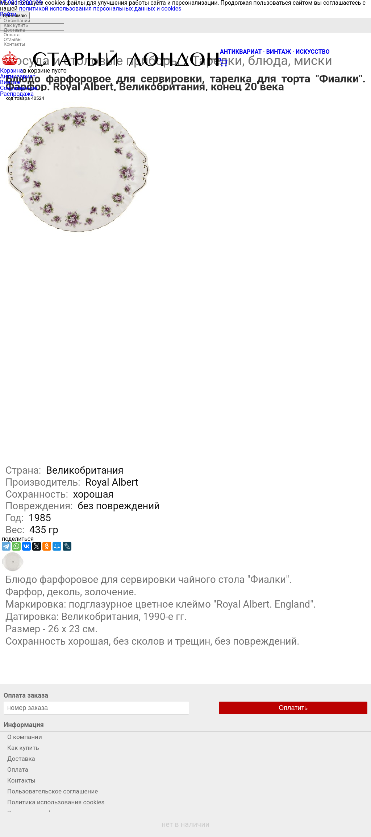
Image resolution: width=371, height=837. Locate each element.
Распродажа (17, 93)
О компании (17, 20)
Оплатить (293, 707)
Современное (18, 88)
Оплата (12, 34)
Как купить (16, 25)
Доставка (14, 30)
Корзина (11, 70)
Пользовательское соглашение (52, 791)
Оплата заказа (26, 695)
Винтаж (10, 82)
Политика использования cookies (55, 802)
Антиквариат (18, 76)
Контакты (14, 44)
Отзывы (12, 39)
